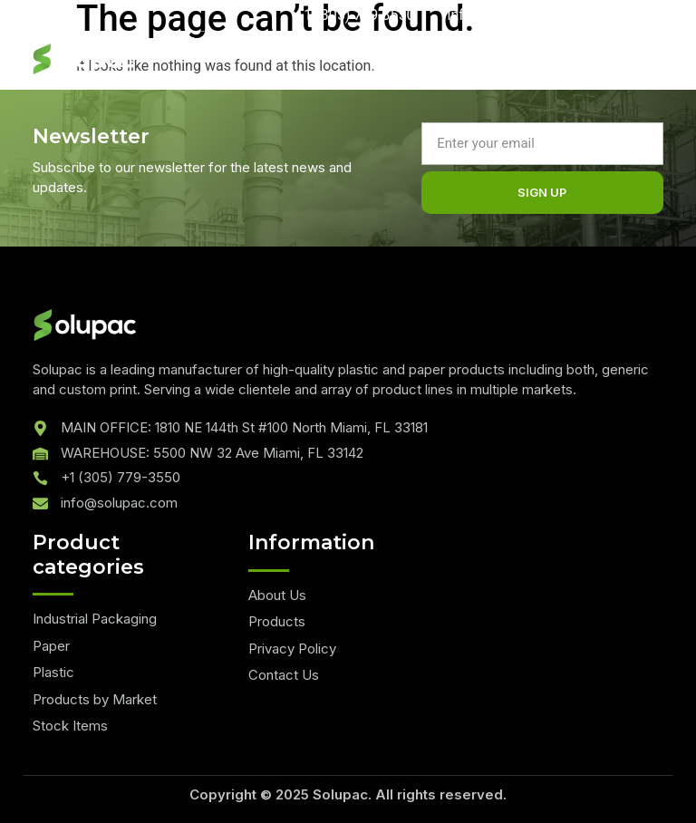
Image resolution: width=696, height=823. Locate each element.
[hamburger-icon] (567, 65)
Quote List (197, 41)
